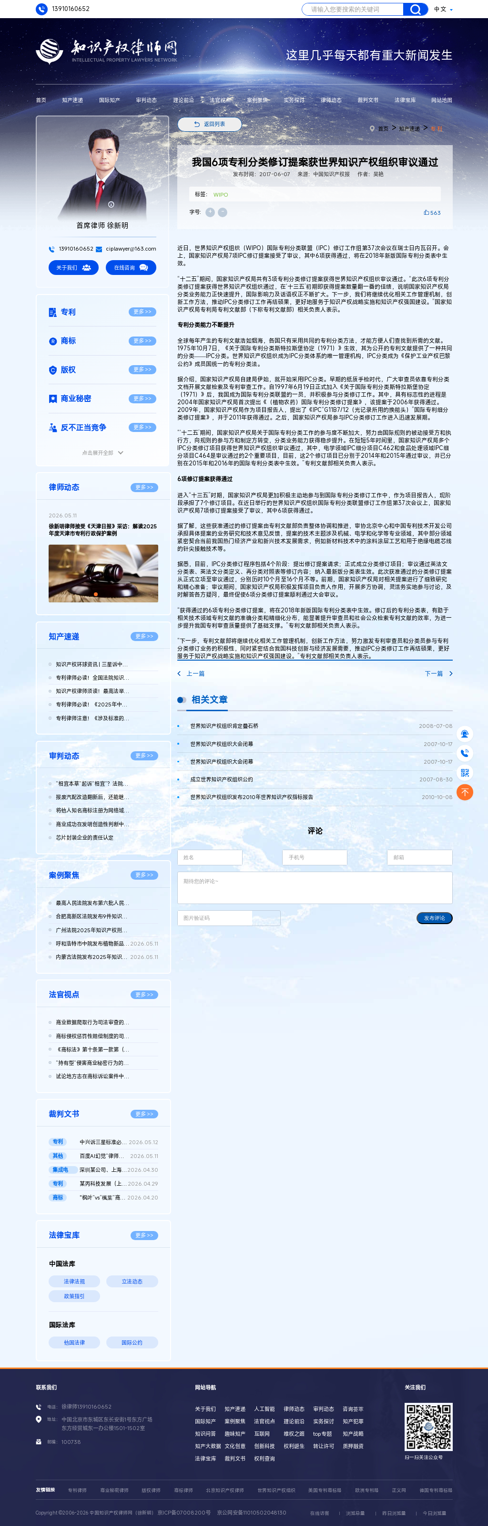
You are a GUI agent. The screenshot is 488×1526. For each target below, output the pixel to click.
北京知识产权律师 (225, 1490)
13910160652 (63, 9)
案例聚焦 (257, 100)
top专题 (322, 1433)
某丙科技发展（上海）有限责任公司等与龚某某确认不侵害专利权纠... (119, 1183)
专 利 (436, 128)
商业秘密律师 (114, 1490)
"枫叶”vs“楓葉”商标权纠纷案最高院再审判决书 (119, 1197)
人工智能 (264, 1408)
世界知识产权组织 (276, 1490)
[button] (96, 594)
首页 (41, 100)
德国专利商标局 (436, 1490)
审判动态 (146, 100)
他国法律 (74, 1342)
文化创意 (234, 1446)
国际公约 (132, 1342)
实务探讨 (294, 100)
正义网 (399, 1490)
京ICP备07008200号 (184, 1512)
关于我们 (73, 267)
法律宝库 (405, 100)
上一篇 (191, 674)
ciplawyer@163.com (126, 248)
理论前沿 (183, 100)
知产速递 (72, 100)
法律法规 (74, 1281)
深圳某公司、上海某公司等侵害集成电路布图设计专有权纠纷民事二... (119, 1170)
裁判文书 (367, 100)
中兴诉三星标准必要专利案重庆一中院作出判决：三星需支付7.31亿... (119, 1142)
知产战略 (353, 1433)
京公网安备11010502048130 (251, 1512)
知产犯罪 (353, 1421)
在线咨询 (131, 267)
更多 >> (142, 311)
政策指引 (74, 1296)
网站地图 (441, 100)
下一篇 (438, 674)
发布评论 (434, 918)
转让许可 (323, 1446)
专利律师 (77, 1490)
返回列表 (214, 123)
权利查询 (264, 1458)
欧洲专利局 (367, 1490)
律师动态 (331, 100)
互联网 (262, 1433)
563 (435, 212)
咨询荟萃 (353, 1408)
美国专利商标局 (325, 1490)
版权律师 (151, 1490)
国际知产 (109, 100)
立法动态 (132, 1281)
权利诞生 (294, 1446)
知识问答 (205, 1433)
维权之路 (294, 1433)
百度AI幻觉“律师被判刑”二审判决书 (119, 1156)
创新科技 (264, 1446)
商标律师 (183, 1490)
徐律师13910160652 (86, 1406)
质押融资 (353, 1446)
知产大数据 (208, 1446)
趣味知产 (234, 1433)
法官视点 (220, 100)
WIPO (221, 194)
